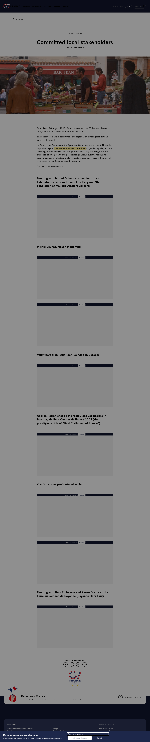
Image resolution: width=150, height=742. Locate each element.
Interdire (100, 738)
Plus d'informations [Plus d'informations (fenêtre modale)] (75, 734)
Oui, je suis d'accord (79, 738)
